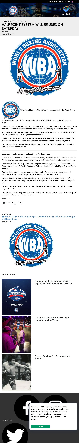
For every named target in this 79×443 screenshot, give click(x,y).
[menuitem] (72, 1)
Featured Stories (19, 21)
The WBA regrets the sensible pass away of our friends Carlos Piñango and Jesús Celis (38, 217)
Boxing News (7, 21)
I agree (40, 426)
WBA (6, 31)
